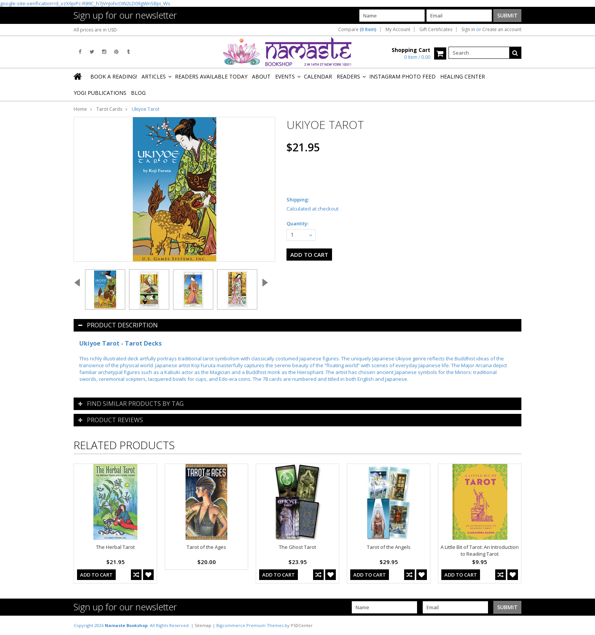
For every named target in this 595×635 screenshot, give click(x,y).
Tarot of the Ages (206, 547)
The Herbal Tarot (115, 547)
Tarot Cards (109, 109)
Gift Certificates (435, 29)
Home (80, 109)
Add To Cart (96, 574)
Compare (357, 29)
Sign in (468, 29)
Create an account (501, 29)
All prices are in (95, 30)
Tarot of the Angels (389, 547)
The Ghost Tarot (297, 547)
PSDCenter (302, 625)
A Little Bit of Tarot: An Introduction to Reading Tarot (480, 550)
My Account (398, 29)
